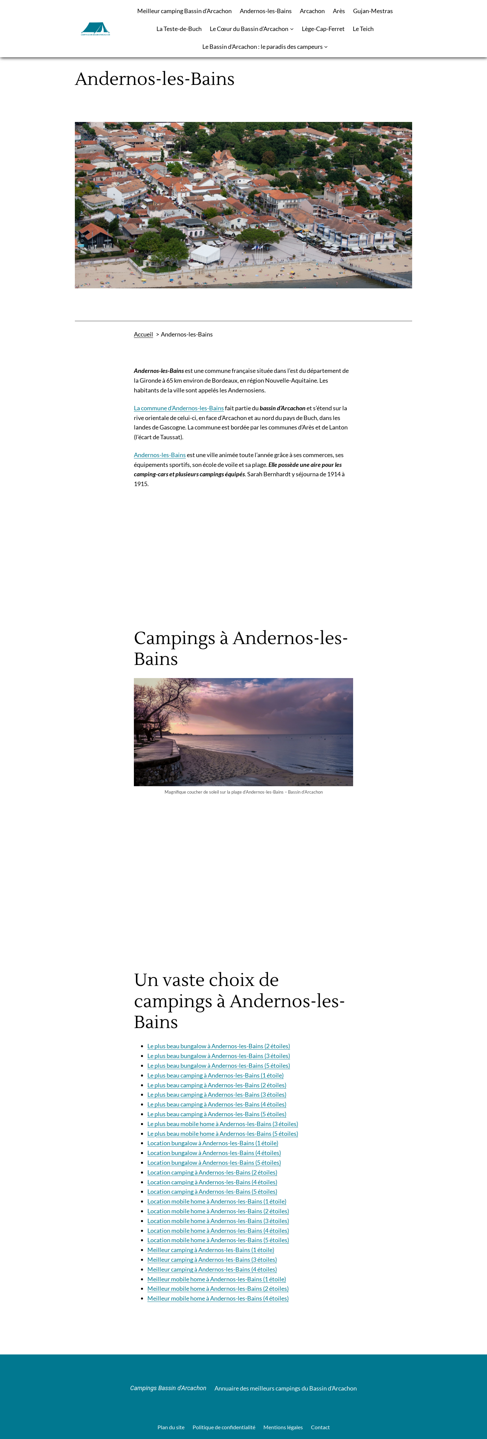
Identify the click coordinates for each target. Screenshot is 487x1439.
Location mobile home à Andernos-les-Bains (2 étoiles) (218, 1211)
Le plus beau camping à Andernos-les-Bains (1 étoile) (215, 1075)
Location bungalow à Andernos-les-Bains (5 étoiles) (214, 1162)
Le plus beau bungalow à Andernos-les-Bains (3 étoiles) (218, 1055)
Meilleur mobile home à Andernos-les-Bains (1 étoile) (216, 1279)
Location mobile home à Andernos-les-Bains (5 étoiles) (218, 1240)
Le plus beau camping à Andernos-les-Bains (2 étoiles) (216, 1085)
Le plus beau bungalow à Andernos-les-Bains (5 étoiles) (218, 1065)
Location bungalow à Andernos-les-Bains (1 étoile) (212, 1143)
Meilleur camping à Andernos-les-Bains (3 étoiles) (212, 1259)
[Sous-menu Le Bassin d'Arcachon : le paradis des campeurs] (326, 47)
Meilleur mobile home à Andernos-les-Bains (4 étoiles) (218, 1298)
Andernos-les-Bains (160, 454)
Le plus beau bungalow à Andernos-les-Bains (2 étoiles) (218, 1046)
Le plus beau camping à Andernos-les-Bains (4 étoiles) (216, 1104)
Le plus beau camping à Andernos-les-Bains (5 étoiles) (216, 1114)
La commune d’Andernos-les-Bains (179, 408)
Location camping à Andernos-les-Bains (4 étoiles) (212, 1182)
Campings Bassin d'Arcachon (168, 1388)
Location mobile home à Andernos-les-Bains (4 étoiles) (218, 1230)
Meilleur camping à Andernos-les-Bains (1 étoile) (210, 1249)
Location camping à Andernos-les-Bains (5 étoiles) (212, 1191)
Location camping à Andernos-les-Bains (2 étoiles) (212, 1172)
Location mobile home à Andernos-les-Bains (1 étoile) (216, 1201)
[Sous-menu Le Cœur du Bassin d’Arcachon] (292, 29)
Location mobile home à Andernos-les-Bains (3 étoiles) (218, 1220)
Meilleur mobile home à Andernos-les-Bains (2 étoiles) (218, 1288)
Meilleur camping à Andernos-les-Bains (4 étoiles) (212, 1269)
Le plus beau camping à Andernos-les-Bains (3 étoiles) (216, 1094)
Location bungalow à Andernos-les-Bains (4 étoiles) (214, 1152)
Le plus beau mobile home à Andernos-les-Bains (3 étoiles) (222, 1123)
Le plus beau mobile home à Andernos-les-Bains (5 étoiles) (222, 1133)
